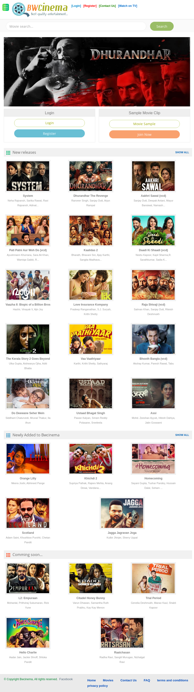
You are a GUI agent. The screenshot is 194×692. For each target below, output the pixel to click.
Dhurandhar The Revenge (90, 195)
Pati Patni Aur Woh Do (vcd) (28, 250)
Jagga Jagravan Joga (122, 532)
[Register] (90, 6)
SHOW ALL (182, 152)
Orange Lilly (28, 478)
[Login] (76, 6)
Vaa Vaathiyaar (91, 358)
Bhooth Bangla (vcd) (153, 358)
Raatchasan (122, 652)
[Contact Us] (108, 6)
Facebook (66, 679)
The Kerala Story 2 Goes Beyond (28, 358)
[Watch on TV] (127, 6)
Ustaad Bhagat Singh (91, 413)
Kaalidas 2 (91, 250)
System (28, 195)
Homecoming (153, 478)
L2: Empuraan (27, 598)
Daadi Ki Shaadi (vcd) (153, 250)
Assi (153, 413)
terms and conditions (172, 680)
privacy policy (97, 686)
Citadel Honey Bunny (91, 598)
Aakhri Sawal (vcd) (153, 195)
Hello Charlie (28, 652)
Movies (108, 680)
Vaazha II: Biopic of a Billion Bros (27, 304)
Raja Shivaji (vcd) (153, 304)
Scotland (28, 532)
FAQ (147, 680)
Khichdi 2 (90, 478)
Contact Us (129, 680)
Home (91, 680)
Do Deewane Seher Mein (28, 413)
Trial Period (153, 598)
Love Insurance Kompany (90, 304)
